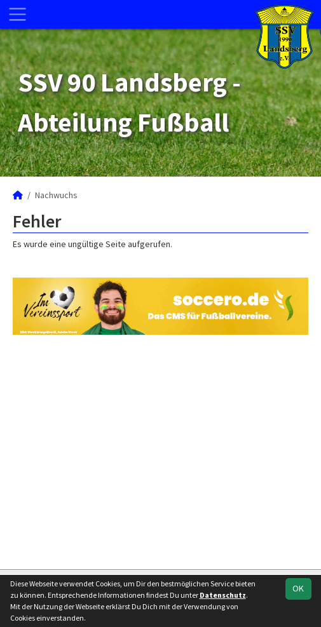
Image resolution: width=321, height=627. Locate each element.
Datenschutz (223, 595)
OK (298, 588)
